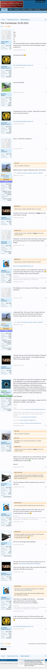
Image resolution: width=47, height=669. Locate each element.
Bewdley (9, 105)
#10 (46, 297)
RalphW (15, 175)
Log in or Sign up (40, 1)
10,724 (9, 400)
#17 (46, 544)
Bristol (10, 253)
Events (23, 9)
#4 (46, 123)
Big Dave (3, 94)
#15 (46, 486)
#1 (46, 49)
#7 (46, 217)
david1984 (4, 66)
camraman (4, 483)
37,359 (9, 185)
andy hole (4, 241)
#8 (46, 245)
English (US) (4, 660)
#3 (46, 92)
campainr (3, 217)
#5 (46, 148)
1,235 (10, 447)
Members (30, 9)
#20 (46, 628)
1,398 (10, 222)
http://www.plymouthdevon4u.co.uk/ (23, 266)
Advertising (37, 9)
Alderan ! (9, 404)
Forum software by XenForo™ (13, 663)
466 (10, 99)
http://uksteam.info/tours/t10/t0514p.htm (29, 563)
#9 (46, 281)
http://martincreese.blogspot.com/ (28, 420)
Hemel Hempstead (7, 496)
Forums (4, 9)
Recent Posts (13, 11)
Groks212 (4, 442)
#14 (46, 467)
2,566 (10, 275)
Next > (9, 26)
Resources (17, 9)
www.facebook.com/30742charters (28, 417)
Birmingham (8, 76)
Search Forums (5, 11)
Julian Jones (4, 41)
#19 (46, 611)
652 (10, 489)
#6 (46, 175)
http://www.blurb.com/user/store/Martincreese (31, 423)
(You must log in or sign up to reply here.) (37, 643)
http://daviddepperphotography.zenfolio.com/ (23, 65)
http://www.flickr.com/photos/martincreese (36, 409)
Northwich (9, 194)
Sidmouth (15, 425)
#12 (46, 365)
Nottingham (9, 450)
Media (10, 9)
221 (10, 47)
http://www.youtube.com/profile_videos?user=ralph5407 (30, 173)
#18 (46, 571)
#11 (46, 324)
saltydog (3, 270)
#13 (46, 425)
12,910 (9, 72)
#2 (46, 67)
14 (10, 155)
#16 (46, 521)
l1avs (2, 150)
